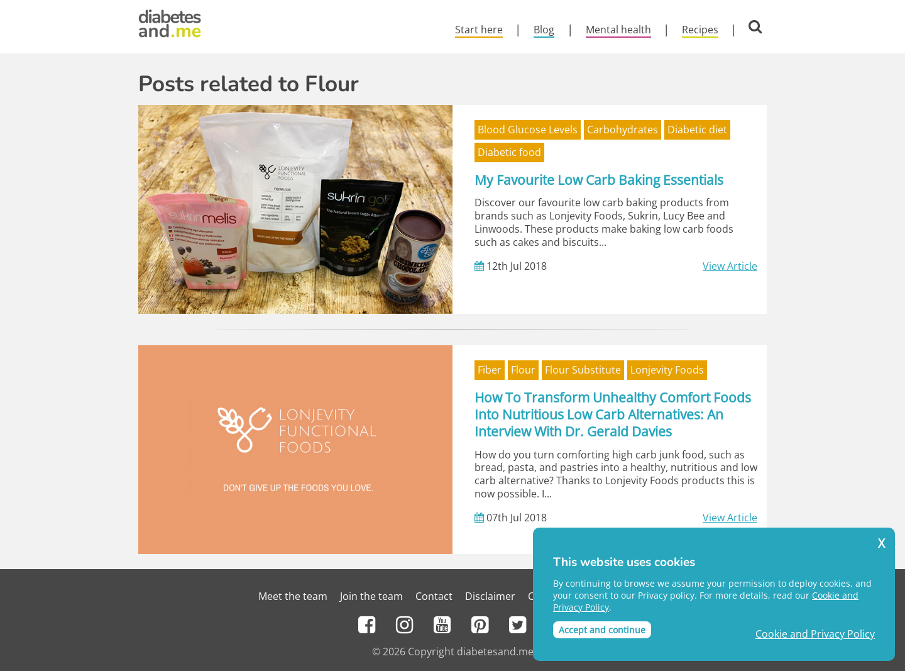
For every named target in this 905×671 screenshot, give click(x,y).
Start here (479, 29)
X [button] (881, 544)
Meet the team (292, 596)
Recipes (700, 29)
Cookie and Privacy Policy (815, 634)
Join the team (371, 596)
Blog (544, 29)
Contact (433, 596)
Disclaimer (490, 596)
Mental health (618, 29)
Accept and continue (602, 630)
